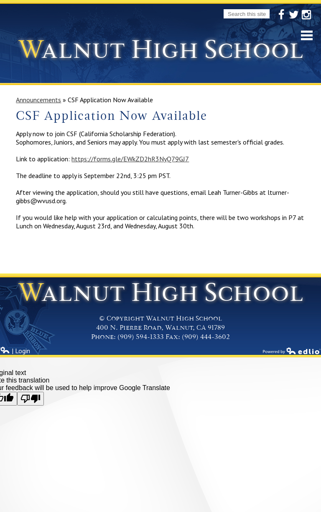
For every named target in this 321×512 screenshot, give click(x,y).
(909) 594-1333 (140, 336)
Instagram (306, 15)
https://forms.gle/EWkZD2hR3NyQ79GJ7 (130, 159)
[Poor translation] (30, 399)
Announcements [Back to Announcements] (38, 100)
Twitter (294, 15)
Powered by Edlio (291, 351)
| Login (15, 351)
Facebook (281, 15)
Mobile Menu (307, 35)
